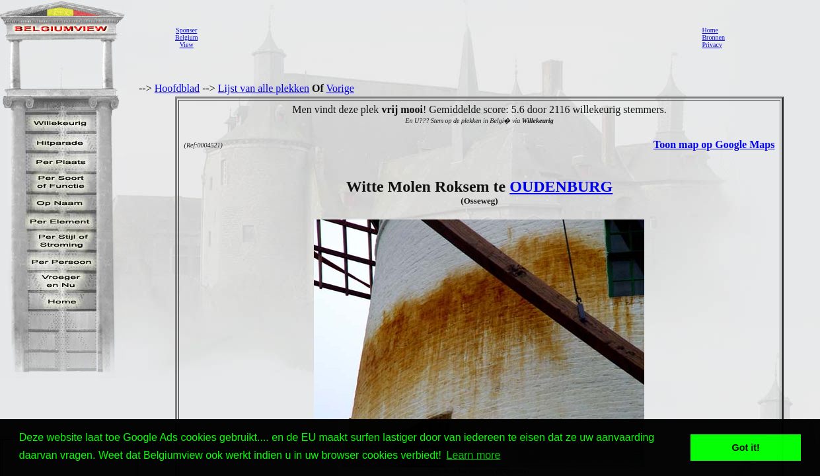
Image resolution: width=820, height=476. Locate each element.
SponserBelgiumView (186, 37)
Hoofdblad (177, 88)
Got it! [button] (746, 447)
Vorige (340, 88)
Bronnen (713, 37)
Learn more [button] (474, 455)
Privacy (712, 44)
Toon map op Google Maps (713, 144)
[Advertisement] (446, 37)
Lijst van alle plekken (263, 88)
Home (710, 30)
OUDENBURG (561, 186)
